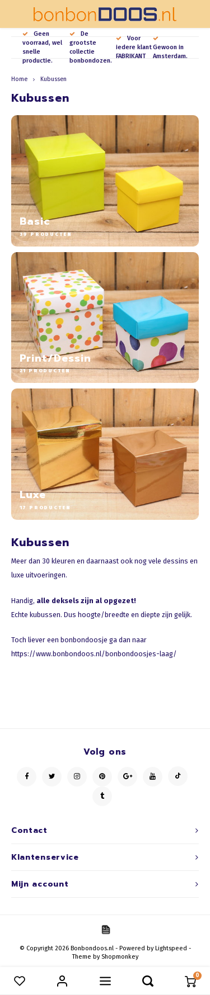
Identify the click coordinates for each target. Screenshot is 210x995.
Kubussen (53, 79)
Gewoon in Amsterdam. (170, 48)
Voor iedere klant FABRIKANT (134, 47)
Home (19, 79)
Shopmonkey (119, 956)
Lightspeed (171, 948)
